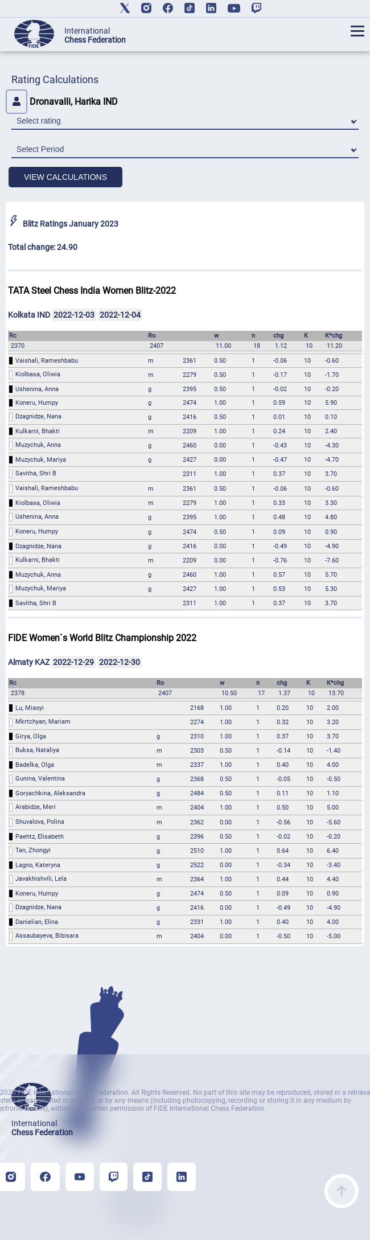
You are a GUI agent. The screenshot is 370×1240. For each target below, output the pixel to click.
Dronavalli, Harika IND (62, 101)
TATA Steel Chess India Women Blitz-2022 (92, 290)
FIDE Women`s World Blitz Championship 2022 (102, 638)
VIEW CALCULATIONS (65, 177)
